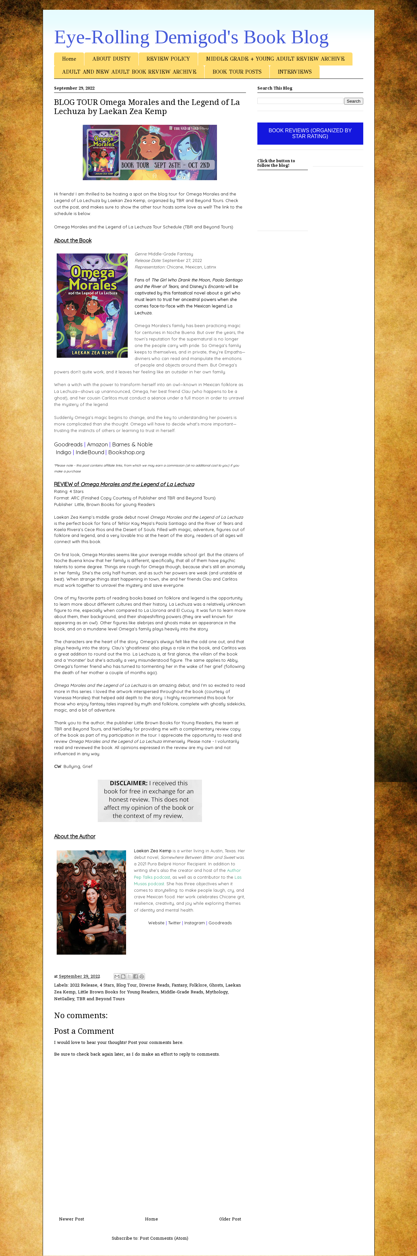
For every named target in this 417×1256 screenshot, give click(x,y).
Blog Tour (126, 985)
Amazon (97, 444)
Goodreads (68, 444)
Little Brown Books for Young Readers (118, 992)
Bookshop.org (126, 452)
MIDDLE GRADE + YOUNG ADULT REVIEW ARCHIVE (275, 59)
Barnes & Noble (132, 444)
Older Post (230, 1219)
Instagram (194, 922)
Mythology (217, 992)
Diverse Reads (154, 985)
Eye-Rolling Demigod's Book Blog (191, 37)
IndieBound (90, 452)
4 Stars (107, 985)
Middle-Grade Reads (182, 992)
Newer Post (71, 1219)
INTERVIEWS (295, 72)
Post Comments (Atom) (164, 1238)
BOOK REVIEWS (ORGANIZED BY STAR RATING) (310, 133)
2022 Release (83, 985)
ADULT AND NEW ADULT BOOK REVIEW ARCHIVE (129, 72)
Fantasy (179, 985)
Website (156, 922)
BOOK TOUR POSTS (237, 72)
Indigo (63, 452)
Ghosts (216, 985)
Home (69, 59)
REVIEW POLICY (168, 59)
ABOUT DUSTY (111, 59)
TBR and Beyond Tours (101, 999)
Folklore (198, 985)
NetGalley (64, 999)
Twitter (174, 922)
